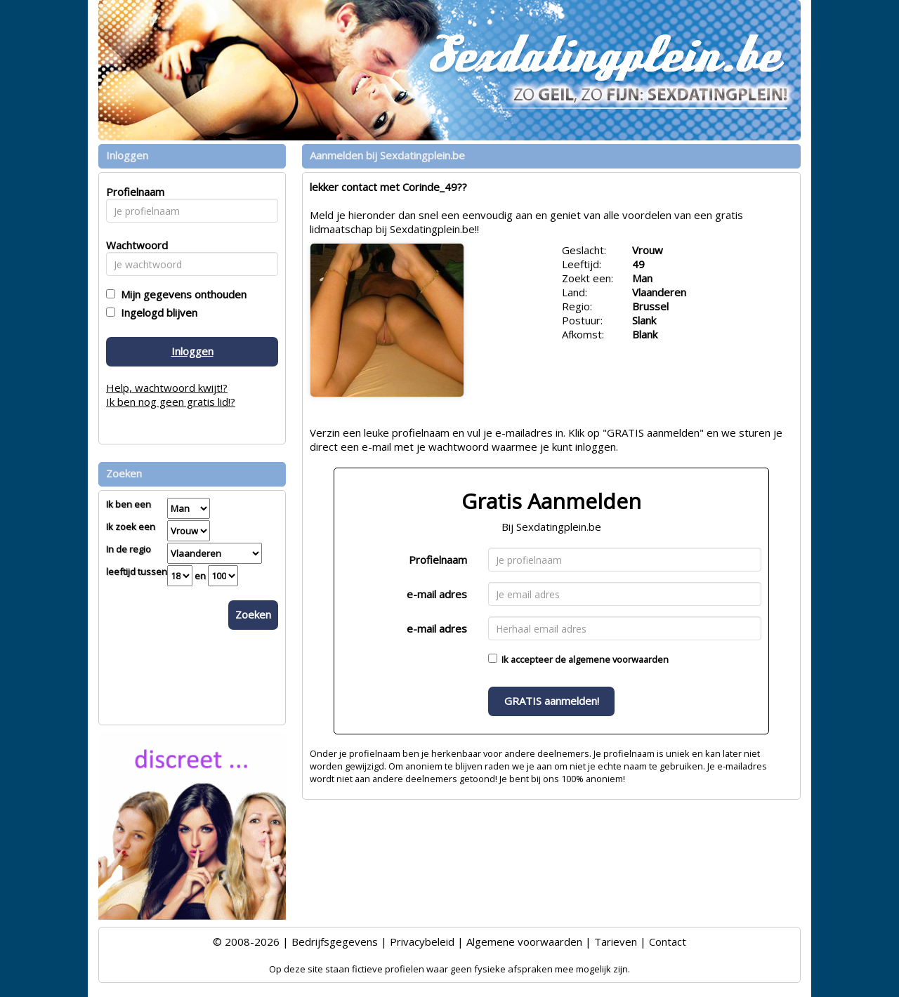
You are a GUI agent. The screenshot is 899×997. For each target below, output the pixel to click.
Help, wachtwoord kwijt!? (167, 388)
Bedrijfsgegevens (334, 942)
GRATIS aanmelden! (551, 701)
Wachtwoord (133, 245)
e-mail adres (437, 594)
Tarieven (615, 942)
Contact (667, 942)
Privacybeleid (422, 942)
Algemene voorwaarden (524, 942)
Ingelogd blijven (156, 312)
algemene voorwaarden (618, 659)
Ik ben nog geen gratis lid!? (170, 402)
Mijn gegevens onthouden (181, 294)
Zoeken (253, 614)
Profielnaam (438, 560)
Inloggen (192, 351)
